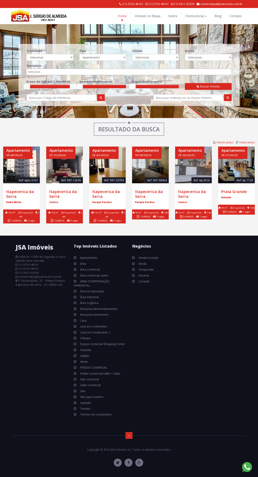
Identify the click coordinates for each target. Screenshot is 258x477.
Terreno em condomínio (95, 414)
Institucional (196, 16)
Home (122, 16)
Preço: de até (48, 81)
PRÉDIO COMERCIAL (93, 367)
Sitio (82, 391)
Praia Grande (234, 191)
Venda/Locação (148, 258)
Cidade (137, 51)
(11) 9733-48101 (131, 4)
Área (82, 264)
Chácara (85, 338)
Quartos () (95, 81)
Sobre (172, 16)
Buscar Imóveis (208, 86)
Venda (142, 264)
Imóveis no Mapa (147, 16)
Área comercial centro (94, 275)
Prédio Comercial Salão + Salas (99, 373)
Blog (218, 16)
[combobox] (129, 72)
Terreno (84, 409)
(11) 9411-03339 (182, 4)
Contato (236, 16)
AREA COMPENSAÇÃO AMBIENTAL (91, 283)
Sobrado (85, 403)
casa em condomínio (93, 326)
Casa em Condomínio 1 (94, 332)
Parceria (143, 275)
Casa (82, 320)
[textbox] (130, 72)
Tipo (82, 51)
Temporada (146, 269)
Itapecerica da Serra (20, 194)
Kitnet (83, 362)
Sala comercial (89, 379)
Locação (144, 281)
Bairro (189, 51)
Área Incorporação (91, 291)
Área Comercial (89, 269)
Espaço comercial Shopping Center (102, 344)
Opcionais (33, 65)
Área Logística (88, 303)
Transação (34, 51)
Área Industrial (89, 297)
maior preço (247, 142)
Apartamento (88, 258)
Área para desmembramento (98, 309)
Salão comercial (90, 385)
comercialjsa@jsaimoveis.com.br (219, 4)
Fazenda (85, 350)
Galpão (84, 356)
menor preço (225, 142)
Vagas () (147, 81)
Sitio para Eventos (91, 397)
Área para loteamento (94, 314)
